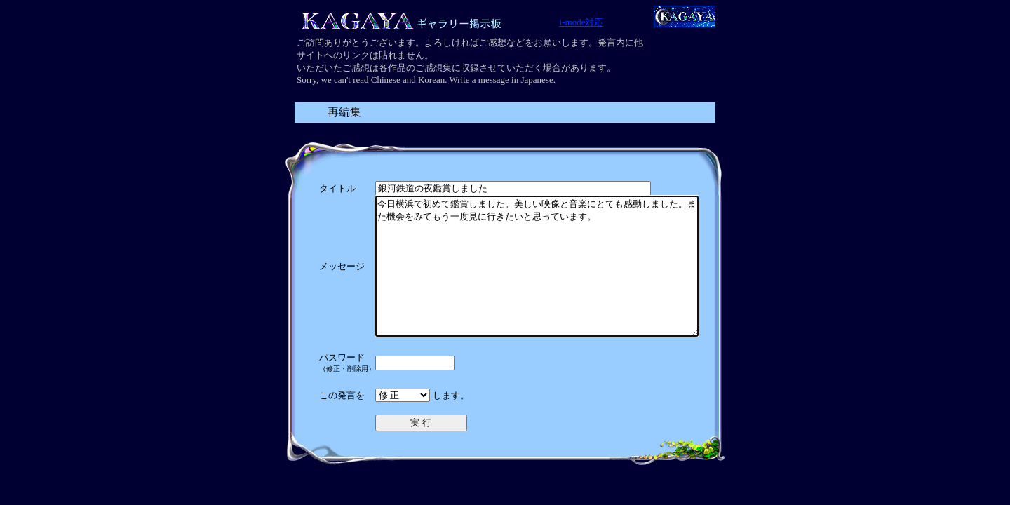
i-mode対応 (582, 22)
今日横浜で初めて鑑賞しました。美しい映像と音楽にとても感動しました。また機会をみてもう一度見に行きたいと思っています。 (537, 280)
